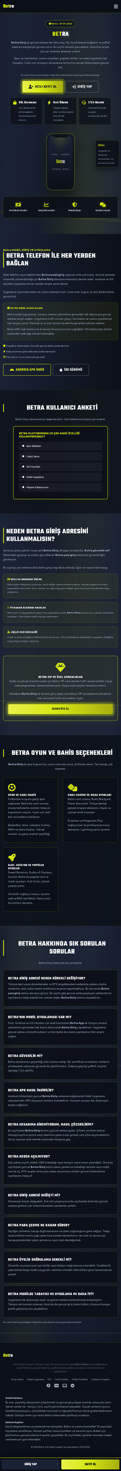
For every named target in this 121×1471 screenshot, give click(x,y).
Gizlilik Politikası (80, 1379)
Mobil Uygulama (33, 477)
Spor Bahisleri (31, 445)
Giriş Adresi (17, 1379)
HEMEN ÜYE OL (60, 709)
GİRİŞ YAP (82, 86)
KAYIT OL (90, 1464)
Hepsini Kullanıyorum (35, 487)
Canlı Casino (31, 456)
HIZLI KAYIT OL (43, 86)
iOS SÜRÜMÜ (71, 369)
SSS (49, 1379)
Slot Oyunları (31, 466)
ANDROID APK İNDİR (27, 369)
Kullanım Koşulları (100, 1379)
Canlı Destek (61, 1379)
